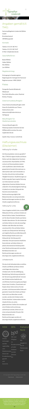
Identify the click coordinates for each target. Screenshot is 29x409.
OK (14, 406)
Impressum (11, 377)
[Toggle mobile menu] (26, 9)
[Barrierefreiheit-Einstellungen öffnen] (26, 207)
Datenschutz (19, 377)
